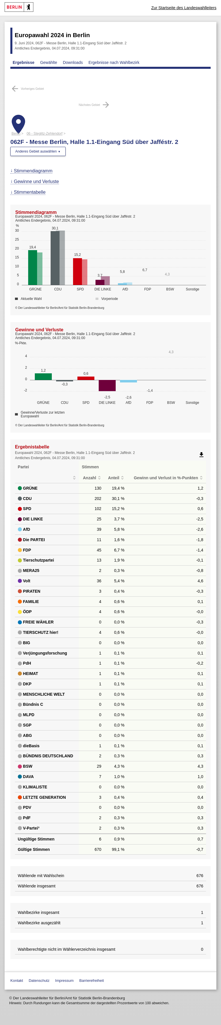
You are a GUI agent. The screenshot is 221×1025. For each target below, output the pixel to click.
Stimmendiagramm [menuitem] (33, 170)
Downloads (73, 62)
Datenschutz (39, 980)
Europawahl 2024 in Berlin (52, 35)
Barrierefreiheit (91, 980)
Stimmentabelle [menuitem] (29, 192)
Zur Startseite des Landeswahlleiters (183, 7)
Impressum (64, 980)
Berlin (16, 134)
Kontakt (16, 980)
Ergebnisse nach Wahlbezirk (114, 62)
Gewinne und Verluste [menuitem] (36, 181)
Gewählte (48, 62)
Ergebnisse (23, 62)
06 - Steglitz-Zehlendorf (44, 134)
